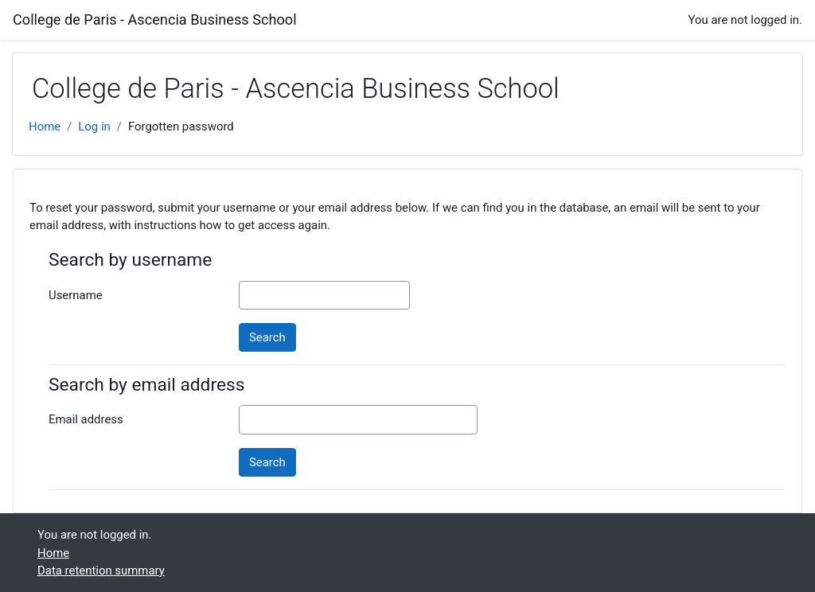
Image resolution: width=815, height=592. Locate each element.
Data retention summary (101, 570)
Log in (94, 126)
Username (76, 295)
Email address (86, 419)
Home (44, 126)
